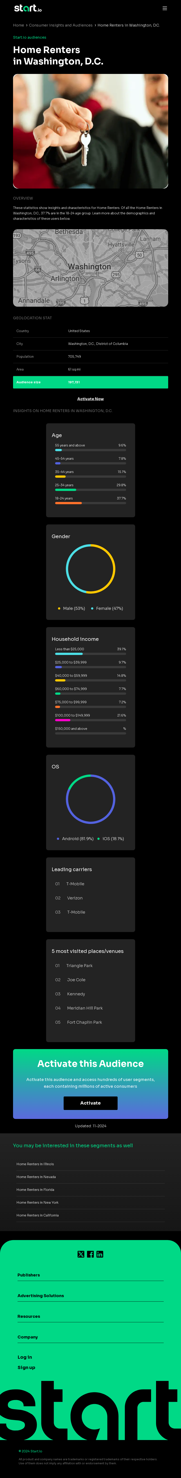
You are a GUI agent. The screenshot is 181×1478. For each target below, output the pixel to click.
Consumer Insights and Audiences (61, 25)
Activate (90, 1103)
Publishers (29, 1275)
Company (28, 1337)
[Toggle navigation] (163, 8)
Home (18, 25)
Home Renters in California (37, 1215)
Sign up (26, 1367)
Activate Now (90, 399)
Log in (25, 1357)
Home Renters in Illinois (35, 1164)
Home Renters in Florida (35, 1190)
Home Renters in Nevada (36, 1177)
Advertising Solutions (41, 1295)
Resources (29, 1316)
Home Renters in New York (37, 1203)
